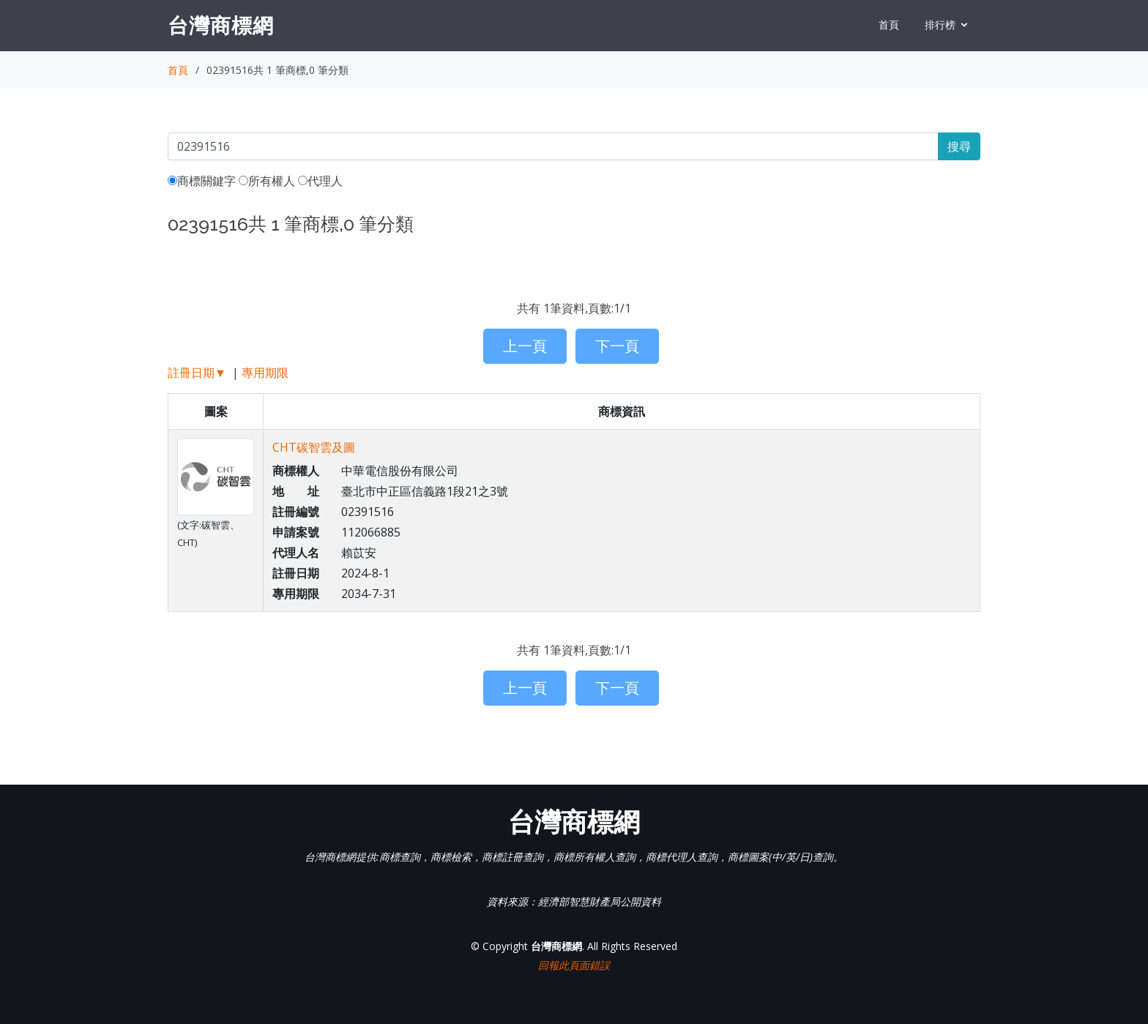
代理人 (320, 181)
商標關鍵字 (202, 181)
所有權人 (267, 181)
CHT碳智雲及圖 (313, 447)
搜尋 (959, 146)
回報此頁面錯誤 (574, 965)
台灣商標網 (221, 25)
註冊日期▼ (197, 373)
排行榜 (940, 24)
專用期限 (265, 373)
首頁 (889, 24)
